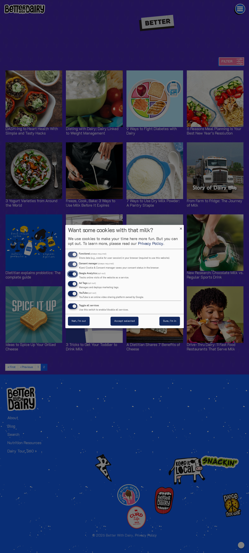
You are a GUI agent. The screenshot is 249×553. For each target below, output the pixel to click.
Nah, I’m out (79, 321)
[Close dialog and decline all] (181, 227)
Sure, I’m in (169, 321)
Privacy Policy (150, 244)
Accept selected (124, 321)
